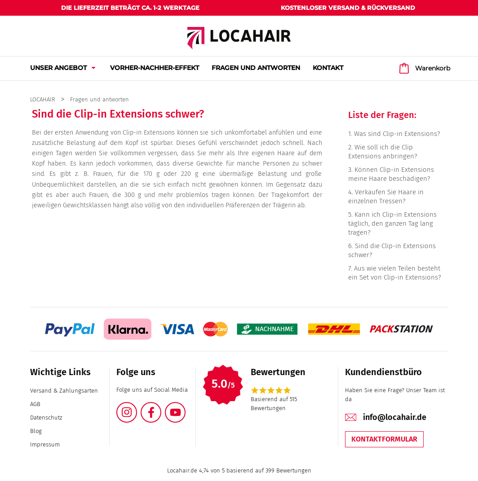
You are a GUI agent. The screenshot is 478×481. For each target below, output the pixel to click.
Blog (36, 431)
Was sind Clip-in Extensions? (397, 134)
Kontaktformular (384, 439)
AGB (35, 404)
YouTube (185, 407)
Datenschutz (46, 417)
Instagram (136, 407)
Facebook (160, 407)
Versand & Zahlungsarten (64, 390)
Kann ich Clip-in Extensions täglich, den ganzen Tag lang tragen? (392, 223)
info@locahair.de (394, 417)
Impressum (45, 444)
